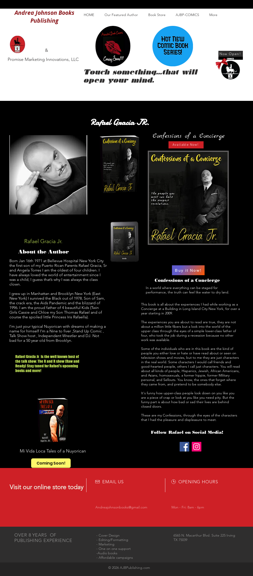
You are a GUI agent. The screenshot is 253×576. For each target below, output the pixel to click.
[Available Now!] (186, 144)
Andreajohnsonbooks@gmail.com (121, 507)
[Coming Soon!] (51, 463)
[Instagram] (196, 446)
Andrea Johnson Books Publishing (44, 16)
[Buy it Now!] (188, 270)
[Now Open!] (230, 54)
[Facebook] (184, 446)
